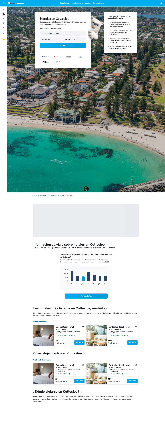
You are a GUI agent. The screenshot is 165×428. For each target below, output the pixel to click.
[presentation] (107, 308)
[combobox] (50, 29)
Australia (40, 196)
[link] (86, 296)
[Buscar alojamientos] (3, 14)
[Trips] (3, 33)
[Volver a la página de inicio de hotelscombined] (16, 3)
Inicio (34, 196)
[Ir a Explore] (3, 27)
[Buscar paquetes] (3, 23)
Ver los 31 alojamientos (42, 360)
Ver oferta (79, 342)
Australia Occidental (55, 196)
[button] (3, 3)
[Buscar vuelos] (3, 10)
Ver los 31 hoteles (40, 322)
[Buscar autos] (3, 18)
